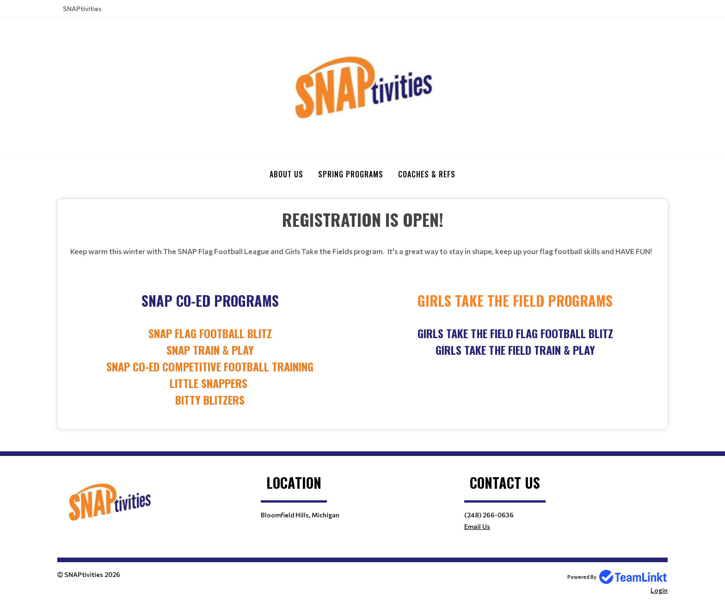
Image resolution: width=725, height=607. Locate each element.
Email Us (477, 526)
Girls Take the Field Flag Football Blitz (515, 333)
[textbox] (362, 219)
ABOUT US (286, 174)
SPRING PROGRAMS (350, 174)
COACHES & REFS (426, 174)
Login (659, 590)
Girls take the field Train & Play (515, 349)
